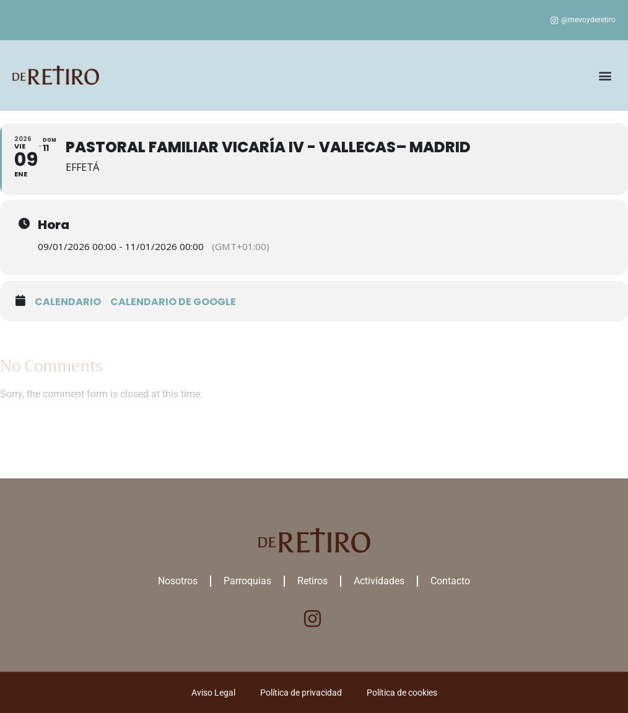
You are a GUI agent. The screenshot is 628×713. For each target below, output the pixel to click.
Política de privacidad (301, 693)
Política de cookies (402, 693)
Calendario (68, 301)
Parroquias (247, 581)
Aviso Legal (213, 693)
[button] (605, 75)
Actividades (379, 581)
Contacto (450, 581)
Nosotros (178, 581)
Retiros (312, 581)
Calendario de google (173, 301)
